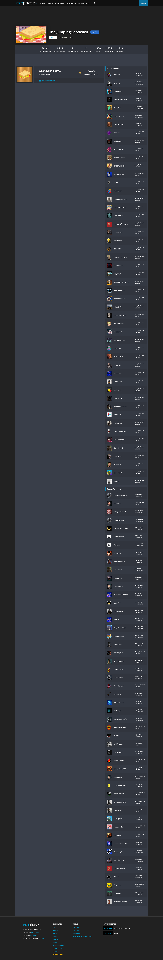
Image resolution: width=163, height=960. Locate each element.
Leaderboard (71, 3)
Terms (55, 951)
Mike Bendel (35, 932)
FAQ (54, 927)
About (55, 936)
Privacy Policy (58, 948)
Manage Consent (59, 945)
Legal (55, 942)
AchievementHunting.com (82, 936)
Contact (56, 939)
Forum (71, 37)
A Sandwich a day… (50, 70)
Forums (50, 3)
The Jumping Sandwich (68, 32)
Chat (88, 3)
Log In (143, 3)
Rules (55, 933)
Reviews (81, 3)
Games (42, 3)
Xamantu (33, 935)
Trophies (53, 37)
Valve (42, 938)
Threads (76, 927)
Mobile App (57, 930)
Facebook (76, 933)
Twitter (76, 930)
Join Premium (58, 954)
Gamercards (59, 3)
